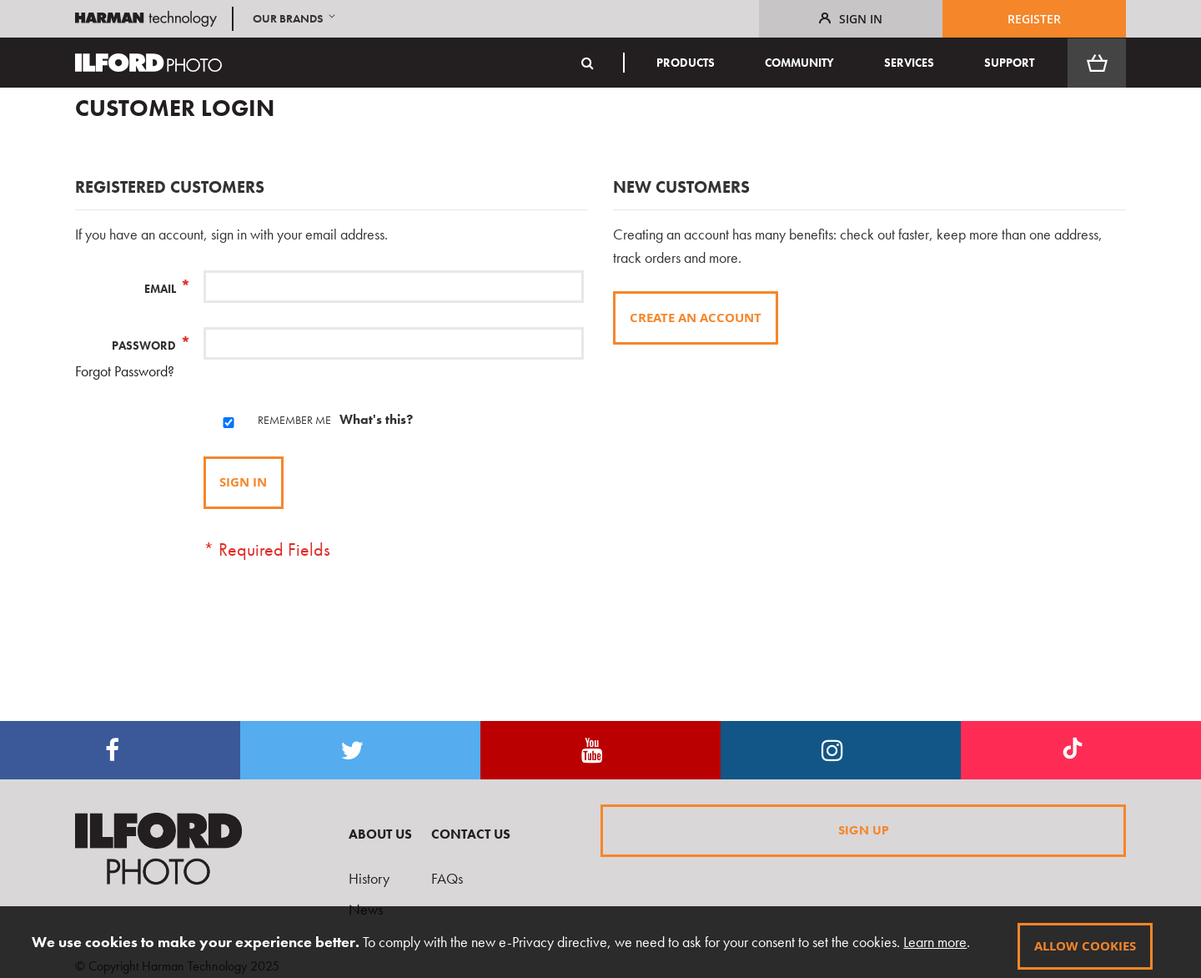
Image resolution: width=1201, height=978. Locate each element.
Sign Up (863, 828)
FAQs (447, 878)
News (366, 909)
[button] (295, 19)
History (369, 878)
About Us (380, 834)
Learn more (925, 943)
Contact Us (470, 834)
